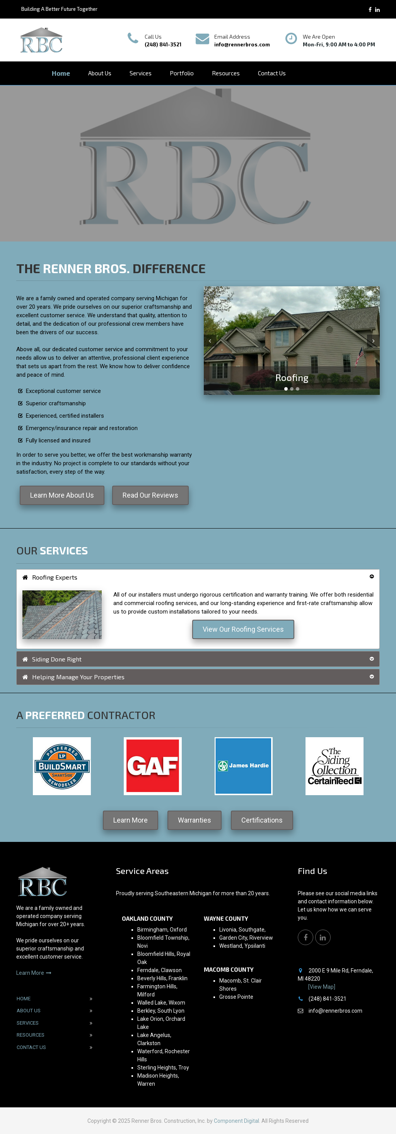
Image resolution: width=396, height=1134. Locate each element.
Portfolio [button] (182, 73)
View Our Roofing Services (243, 629)
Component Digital (236, 1121)
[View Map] (321, 987)
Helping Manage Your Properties (73, 676)
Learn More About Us (62, 495)
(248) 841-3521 (163, 44)
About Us (29, 1010)
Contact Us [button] (272, 73)
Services (28, 1023)
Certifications (262, 820)
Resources (30, 1035)
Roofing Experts (49, 577)
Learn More (130, 820)
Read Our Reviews (150, 495)
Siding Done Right (52, 659)
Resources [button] (226, 73)
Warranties (194, 820)
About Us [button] (99, 73)
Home (61, 73)
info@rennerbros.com (242, 44)
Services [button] (141, 73)
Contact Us (31, 1047)
